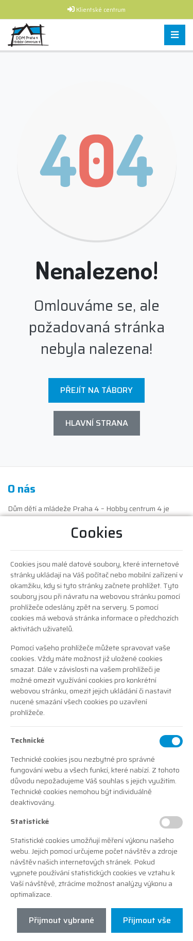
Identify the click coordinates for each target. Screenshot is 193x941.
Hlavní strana (96, 423)
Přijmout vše (147, 920)
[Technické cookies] (171, 741)
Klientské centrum (101, 10)
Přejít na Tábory (96, 390)
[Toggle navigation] (174, 35)
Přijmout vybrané (61, 920)
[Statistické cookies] (171, 822)
